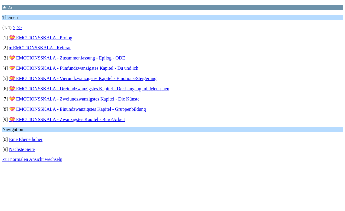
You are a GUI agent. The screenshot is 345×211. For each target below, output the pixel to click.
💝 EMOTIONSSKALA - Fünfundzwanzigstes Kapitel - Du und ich (74, 68)
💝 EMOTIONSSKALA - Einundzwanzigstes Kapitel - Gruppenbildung (77, 109)
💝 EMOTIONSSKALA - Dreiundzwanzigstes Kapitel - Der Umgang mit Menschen (89, 88)
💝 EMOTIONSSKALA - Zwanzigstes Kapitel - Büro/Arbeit (67, 119)
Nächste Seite (22, 149)
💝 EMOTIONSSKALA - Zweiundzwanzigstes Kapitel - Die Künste (74, 98)
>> (19, 27)
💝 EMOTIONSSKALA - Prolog (40, 37)
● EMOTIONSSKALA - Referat (40, 47)
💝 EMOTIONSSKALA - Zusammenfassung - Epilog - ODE (67, 57)
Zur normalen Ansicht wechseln (32, 159)
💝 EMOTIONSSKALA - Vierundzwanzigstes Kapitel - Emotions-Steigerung (82, 78)
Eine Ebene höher (26, 139)
